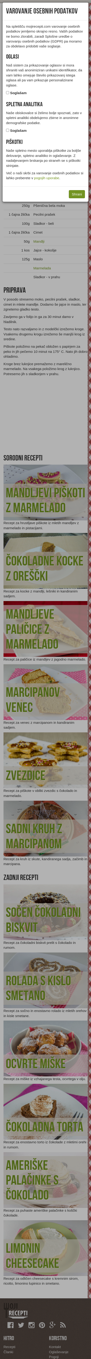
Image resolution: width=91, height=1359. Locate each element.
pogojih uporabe (46, 178)
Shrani (77, 194)
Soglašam (18, 93)
